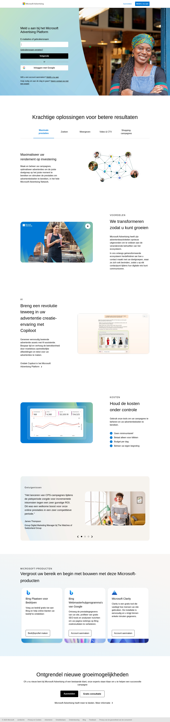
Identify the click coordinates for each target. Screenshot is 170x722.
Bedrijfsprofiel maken (38, 633)
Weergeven (85, 132)
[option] (85, 508)
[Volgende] (44, 56)
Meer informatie (102, 703)
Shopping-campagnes (126, 132)
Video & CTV (106, 132)
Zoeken (64, 132)
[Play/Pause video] (88, 226)
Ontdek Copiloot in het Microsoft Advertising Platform (35, 365)
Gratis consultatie (92, 694)
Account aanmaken (80, 633)
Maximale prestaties (44, 131)
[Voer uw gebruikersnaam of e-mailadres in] (44, 44)
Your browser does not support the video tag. (56, 242)
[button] (78, 537)
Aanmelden (69, 694)
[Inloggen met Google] (44, 68)
